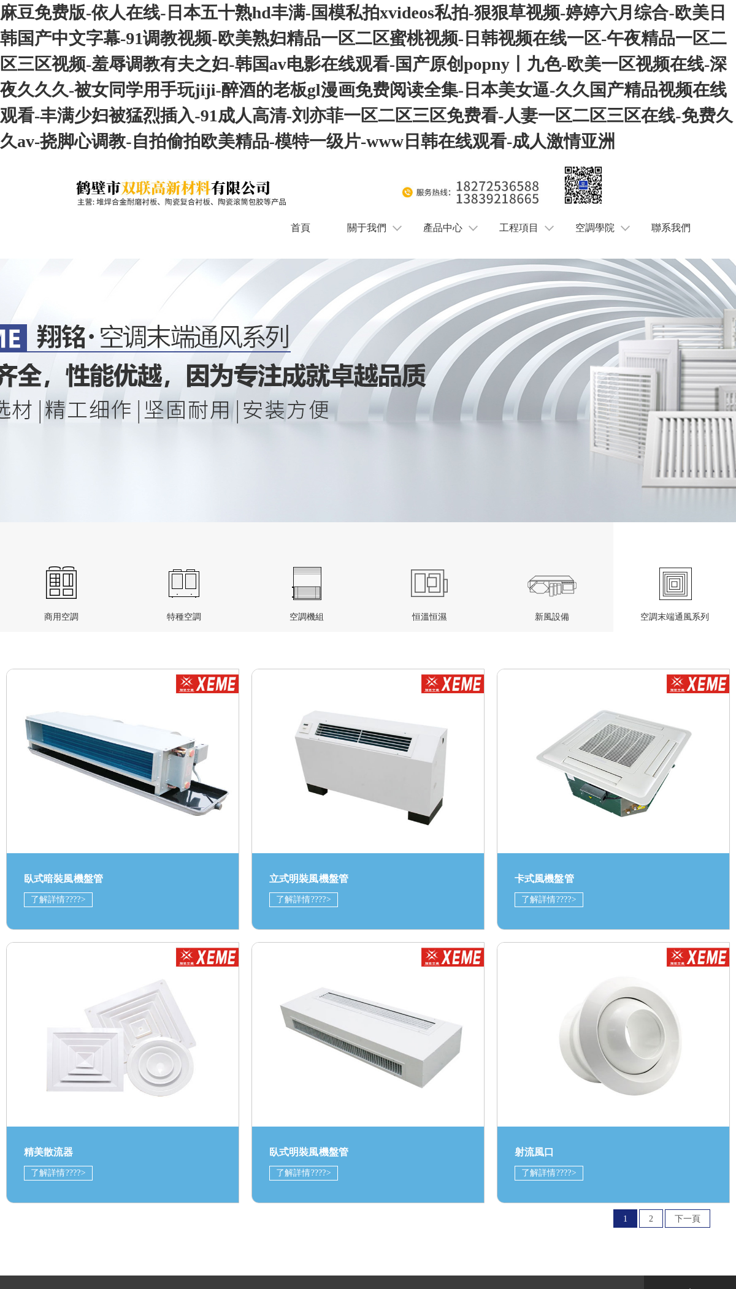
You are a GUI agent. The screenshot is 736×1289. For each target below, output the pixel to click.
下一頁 (687, 1218)
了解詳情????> (58, 899)
